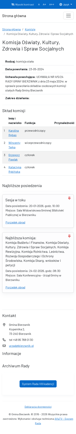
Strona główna (11, 29)
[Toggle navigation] (68, 15)
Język (64, 4)
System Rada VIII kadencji (38, 384)
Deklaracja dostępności (38, 406)
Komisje (30, 29)
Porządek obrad (15, 222)
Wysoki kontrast (22, 4)
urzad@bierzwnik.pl (21, 345)
